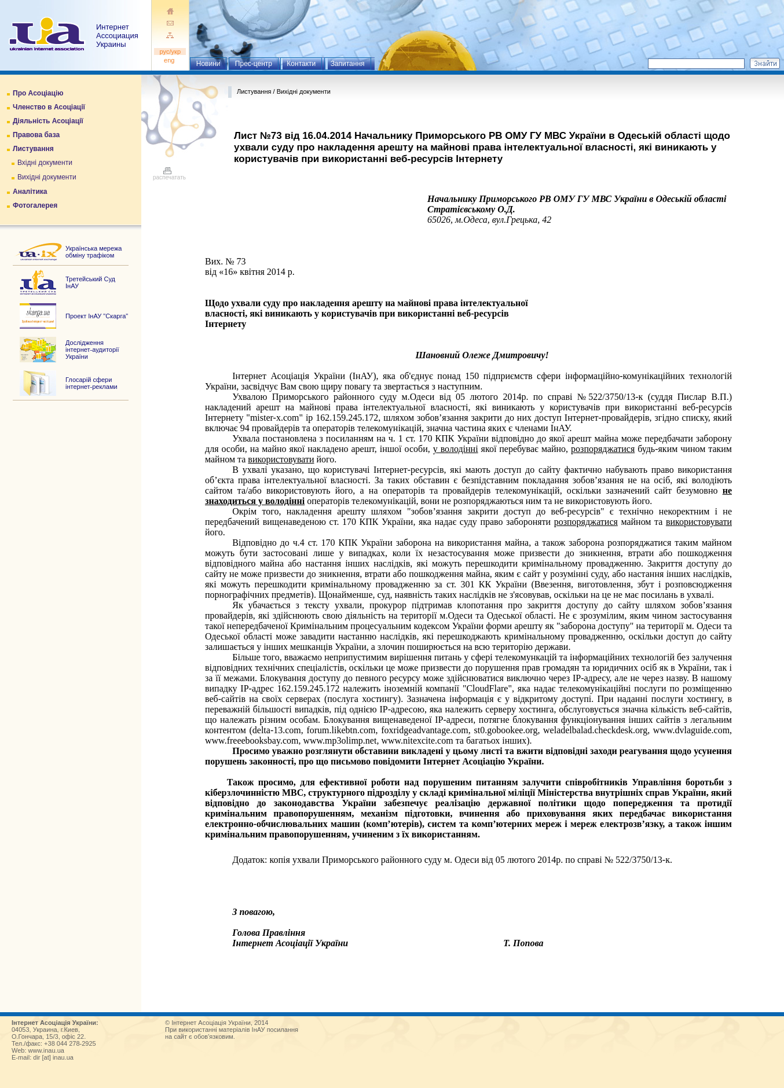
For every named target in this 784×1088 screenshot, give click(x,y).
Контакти (301, 64)
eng (170, 60)
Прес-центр (253, 64)
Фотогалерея (35, 205)
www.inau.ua (46, 1050)
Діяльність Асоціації (48, 121)
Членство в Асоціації (49, 107)
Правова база (36, 135)
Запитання (348, 64)
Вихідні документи (46, 177)
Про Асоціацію (38, 93)
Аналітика (30, 192)
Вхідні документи (44, 163)
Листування (33, 149)
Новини (208, 64)
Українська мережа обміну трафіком (93, 252)
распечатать (169, 175)
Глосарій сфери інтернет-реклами (91, 383)
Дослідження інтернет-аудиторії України (92, 349)
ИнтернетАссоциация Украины (117, 36)
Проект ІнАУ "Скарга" (96, 316)
